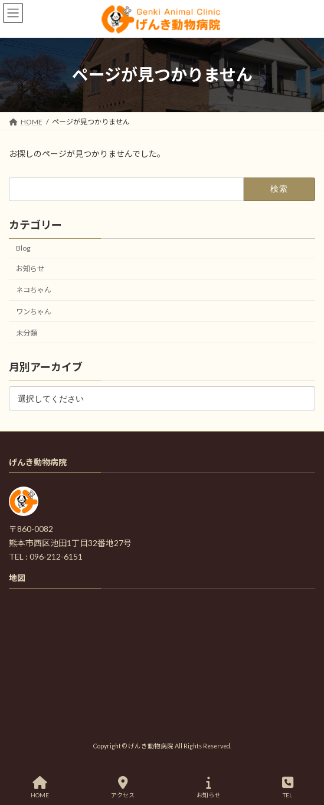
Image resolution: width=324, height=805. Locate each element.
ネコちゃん (33, 289)
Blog (23, 248)
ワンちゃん (33, 311)
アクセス (123, 787)
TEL (287, 787)
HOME (40, 787)
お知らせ (30, 268)
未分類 (26, 332)
